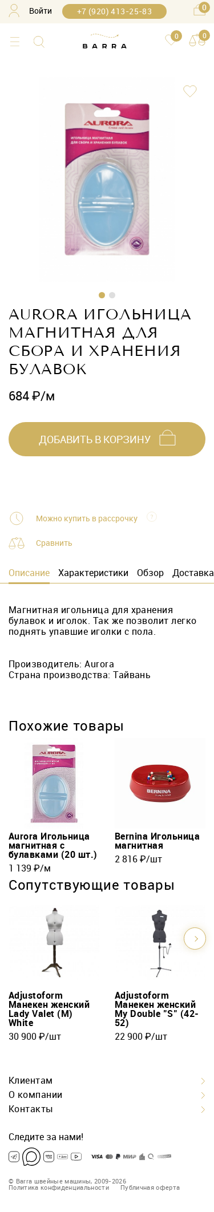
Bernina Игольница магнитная (157, 841)
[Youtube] (76, 1157)
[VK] (48, 1157)
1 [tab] (102, 295)
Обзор (150, 572)
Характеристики (93, 572)
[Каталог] (15, 42)
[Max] (31, 1157)
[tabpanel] (107, 179)
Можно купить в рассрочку (87, 518)
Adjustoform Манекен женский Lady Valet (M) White (49, 1009)
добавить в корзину (95, 439)
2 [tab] (112, 295)
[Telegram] (14, 1157)
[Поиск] (39, 42)
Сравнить (54, 542)
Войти (30, 10)
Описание (29, 572)
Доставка (193, 572)
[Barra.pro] (105, 42)
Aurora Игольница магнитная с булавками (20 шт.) (53, 845)
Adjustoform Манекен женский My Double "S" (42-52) (157, 1009)
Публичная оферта (150, 1187)
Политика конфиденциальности (59, 1187)
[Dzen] (62, 1157)
